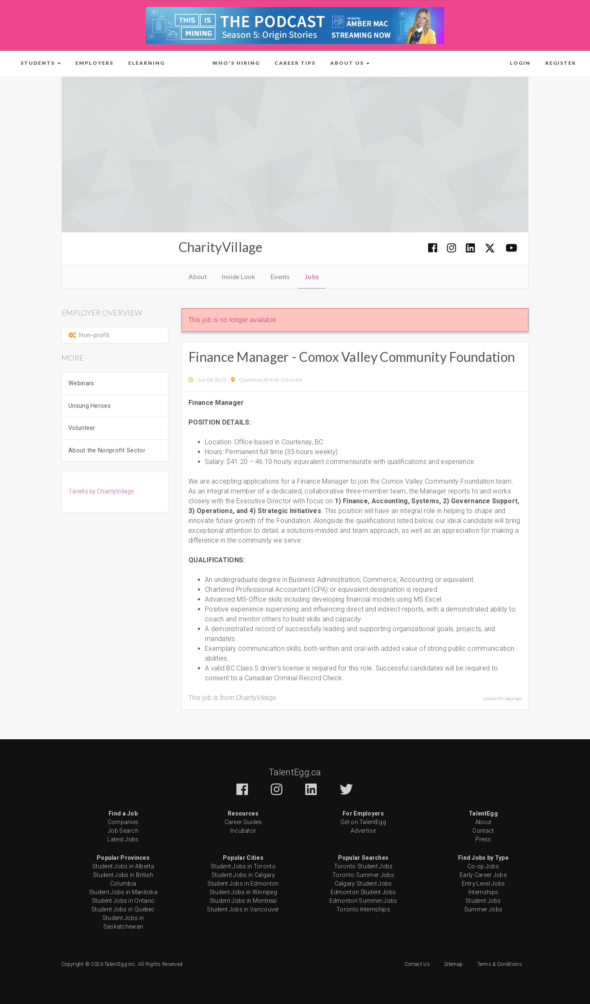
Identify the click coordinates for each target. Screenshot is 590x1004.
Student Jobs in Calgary (243, 875)
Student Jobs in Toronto (243, 866)
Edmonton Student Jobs (363, 892)
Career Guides (243, 822)
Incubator (243, 830)
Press (483, 839)
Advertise (363, 830)
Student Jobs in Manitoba (123, 892)
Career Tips (295, 63)
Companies (123, 822)
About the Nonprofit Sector (106, 450)
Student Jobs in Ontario (123, 900)
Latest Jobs (122, 839)
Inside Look (238, 276)
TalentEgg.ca (295, 772)
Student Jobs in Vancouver (243, 909)
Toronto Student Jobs (363, 866)
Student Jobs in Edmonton (243, 883)
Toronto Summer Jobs (363, 875)
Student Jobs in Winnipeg (243, 892)
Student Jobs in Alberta (123, 866)
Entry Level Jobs (483, 883)
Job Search (123, 830)
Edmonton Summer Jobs (363, 900)
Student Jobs (483, 900)
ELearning (146, 63)
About (197, 276)
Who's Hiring (236, 63)
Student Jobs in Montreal (243, 900)
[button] (40, 63)
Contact (483, 830)
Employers (94, 63)
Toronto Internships (363, 909)
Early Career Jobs (483, 875)
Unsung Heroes (89, 405)
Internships (483, 892)
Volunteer (81, 428)
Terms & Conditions (499, 964)
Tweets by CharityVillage (101, 491)
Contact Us (417, 964)
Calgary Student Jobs (363, 883)
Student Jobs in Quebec (123, 909)
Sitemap (453, 964)
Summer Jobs (483, 909)
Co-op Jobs (483, 866)
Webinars (81, 383)
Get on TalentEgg (363, 822)
